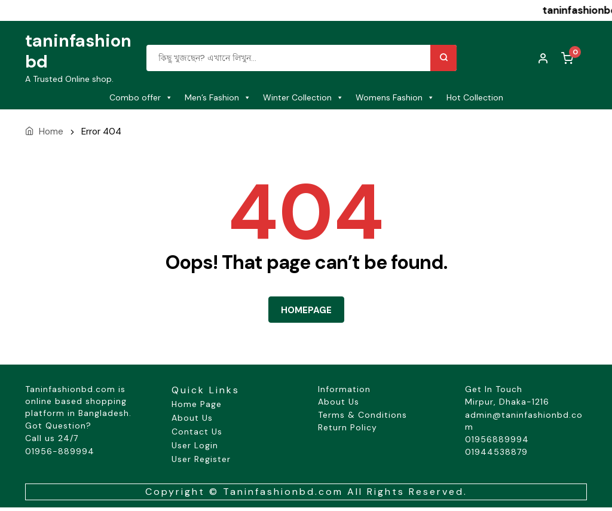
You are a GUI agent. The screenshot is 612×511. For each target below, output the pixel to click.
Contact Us (197, 431)
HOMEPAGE (306, 310)
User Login (195, 445)
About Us (192, 417)
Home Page (197, 404)
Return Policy (347, 427)
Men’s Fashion (218, 97)
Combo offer (141, 97)
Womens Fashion (395, 97)
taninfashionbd (78, 51)
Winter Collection (303, 97)
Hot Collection (474, 97)
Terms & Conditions (362, 414)
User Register (201, 459)
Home (51, 131)
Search (443, 58)
